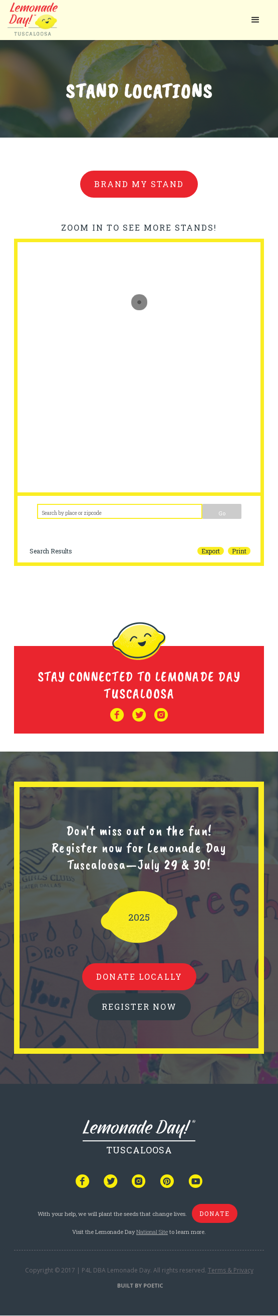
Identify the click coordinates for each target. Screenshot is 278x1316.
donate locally (139, 976)
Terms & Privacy (230, 1270)
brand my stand (139, 184)
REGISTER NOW (139, 1006)
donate (214, 1213)
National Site (152, 1231)
